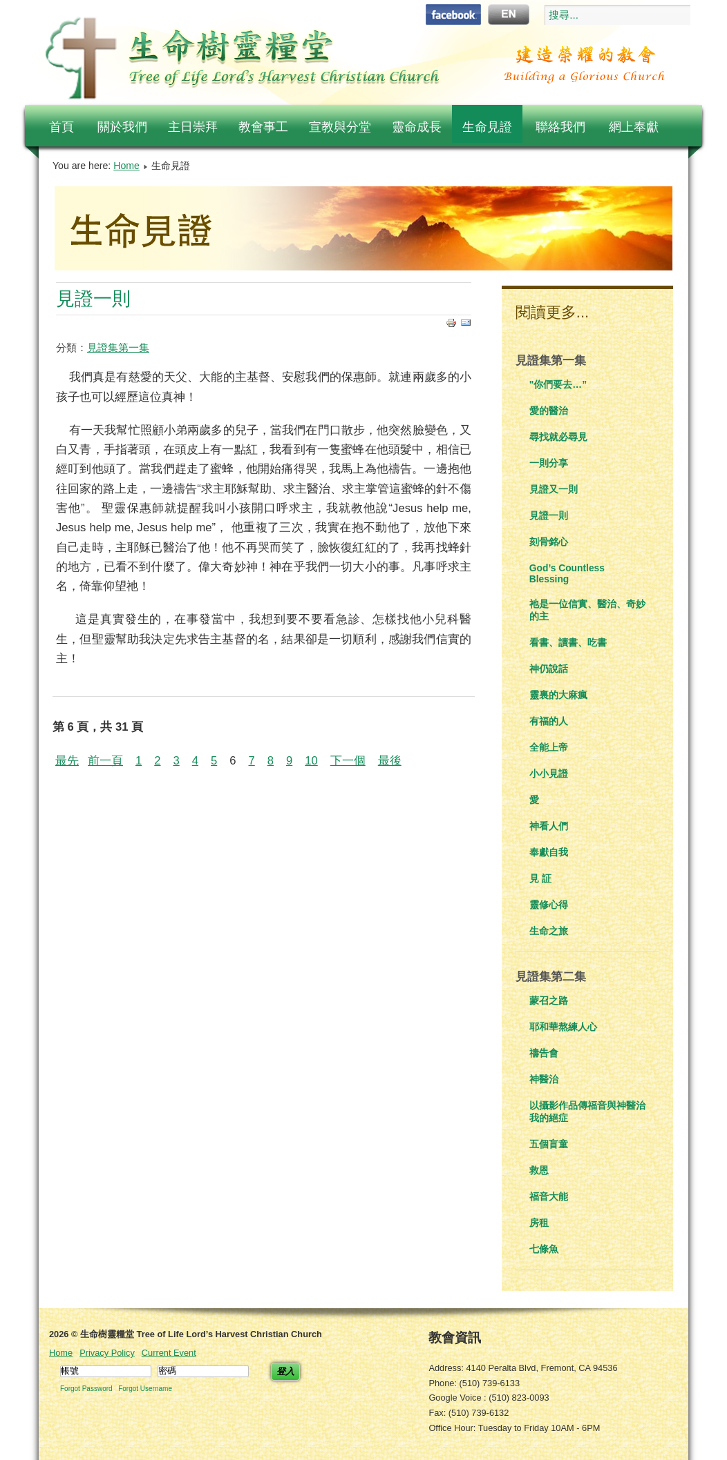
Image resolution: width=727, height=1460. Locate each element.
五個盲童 (548, 1144)
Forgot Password (86, 1388)
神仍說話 (548, 668)
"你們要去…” (558, 384)
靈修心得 (548, 904)
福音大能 (548, 1196)
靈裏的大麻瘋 (558, 694)
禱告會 (543, 1052)
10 (311, 760)
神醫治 (543, 1079)
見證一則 (93, 298)
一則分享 (548, 462)
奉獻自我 (548, 852)
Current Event (169, 1353)
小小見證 (548, 773)
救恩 (539, 1170)
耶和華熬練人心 (563, 1026)
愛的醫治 (548, 410)
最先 (67, 760)
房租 (539, 1222)
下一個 (348, 760)
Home (126, 165)
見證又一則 (553, 489)
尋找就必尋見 (558, 436)
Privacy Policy (107, 1353)
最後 (390, 760)
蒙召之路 (548, 1000)
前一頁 (105, 760)
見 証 (540, 878)
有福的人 (548, 721)
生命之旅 (548, 930)
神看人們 (548, 825)
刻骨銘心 (548, 541)
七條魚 (543, 1248)
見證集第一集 (118, 347)
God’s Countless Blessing (567, 573)
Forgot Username (145, 1388)
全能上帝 (548, 747)
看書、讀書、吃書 (568, 642)
